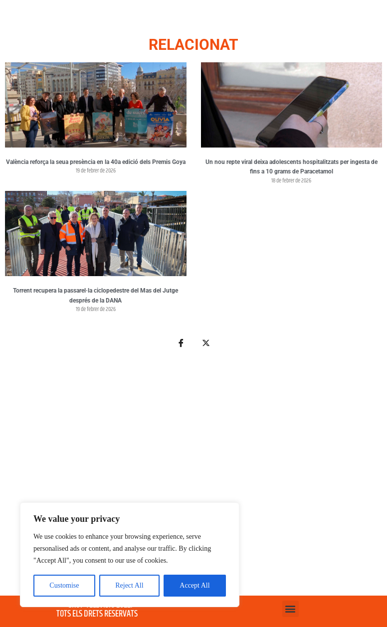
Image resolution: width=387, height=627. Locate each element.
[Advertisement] (193, 478)
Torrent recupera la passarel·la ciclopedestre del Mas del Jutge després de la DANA (95, 295)
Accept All (194, 585)
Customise (64, 585)
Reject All (129, 585)
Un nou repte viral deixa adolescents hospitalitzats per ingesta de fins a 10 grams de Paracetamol (291, 166)
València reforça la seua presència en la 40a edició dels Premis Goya (96, 161)
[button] (290, 609)
